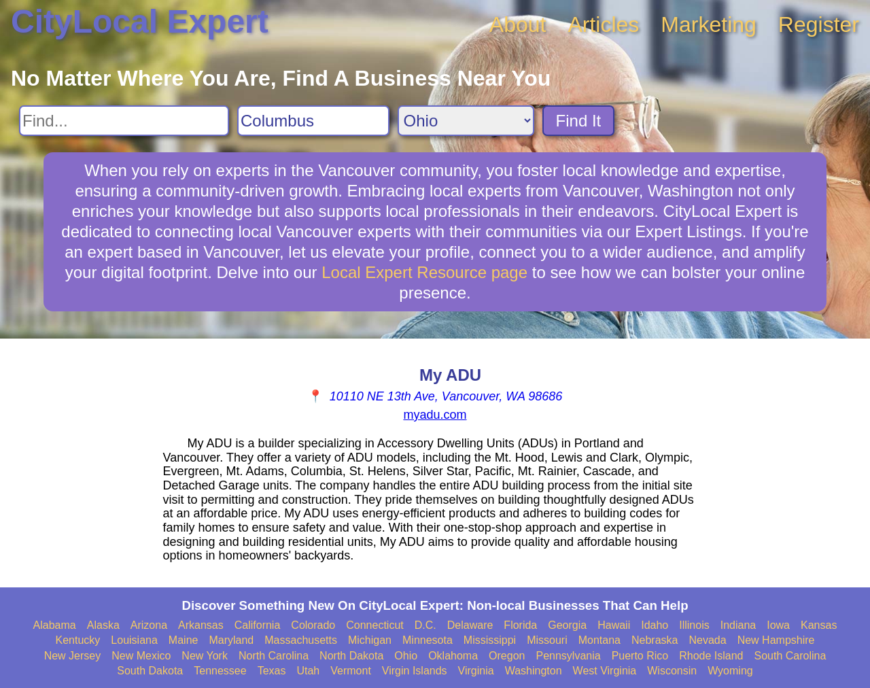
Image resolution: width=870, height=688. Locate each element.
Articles (603, 24)
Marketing (708, 24)
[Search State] (466, 120)
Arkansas (201, 625)
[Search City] (313, 120)
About (517, 24)
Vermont (350, 670)
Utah (307, 670)
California (257, 625)
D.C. (425, 625)
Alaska (103, 625)
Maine (183, 640)
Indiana (738, 625)
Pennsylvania (568, 655)
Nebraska (654, 640)
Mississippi (490, 640)
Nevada (707, 640)
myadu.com (434, 415)
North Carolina (274, 655)
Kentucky (78, 640)
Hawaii (613, 625)
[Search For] (124, 120)
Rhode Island (711, 655)
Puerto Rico (640, 655)
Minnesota (427, 640)
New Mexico (141, 655)
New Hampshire (776, 640)
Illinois (694, 625)
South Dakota (150, 670)
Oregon (507, 655)
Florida (520, 625)
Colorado (313, 625)
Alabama (54, 625)
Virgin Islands (414, 670)
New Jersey (72, 655)
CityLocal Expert (139, 21)
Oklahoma (453, 655)
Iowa (778, 625)
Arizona (148, 625)
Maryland (231, 640)
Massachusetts (300, 640)
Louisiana (134, 640)
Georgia (567, 625)
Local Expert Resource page (424, 272)
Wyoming (730, 670)
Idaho (654, 625)
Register (818, 24)
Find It (579, 120)
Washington (533, 670)
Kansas (819, 625)
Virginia (476, 670)
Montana (599, 640)
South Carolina (790, 655)
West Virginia (605, 670)
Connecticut (375, 625)
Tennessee (220, 670)
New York (204, 655)
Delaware (470, 625)
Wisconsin (672, 670)
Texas (272, 670)
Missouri (547, 640)
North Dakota (351, 655)
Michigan (370, 640)
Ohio (405, 655)
